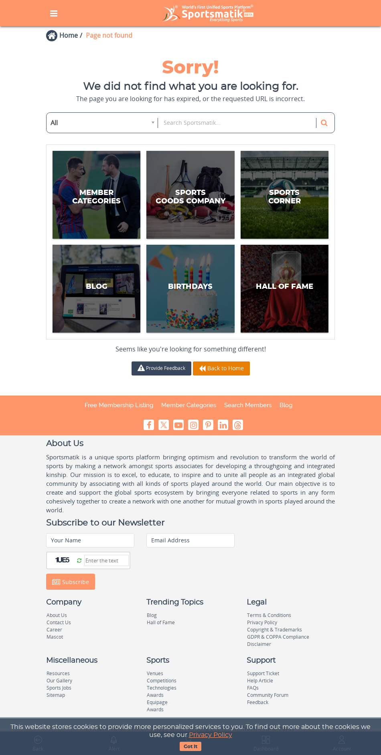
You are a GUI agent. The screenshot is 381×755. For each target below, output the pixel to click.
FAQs (253, 687)
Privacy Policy (210, 735)
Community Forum (267, 695)
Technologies (161, 687)
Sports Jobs (59, 687)
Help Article (260, 680)
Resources (58, 673)
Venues (155, 673)
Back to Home (221, 368)
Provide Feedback (161, 368)
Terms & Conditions (269, 615)
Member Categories (188, 405)
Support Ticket (263, 673)
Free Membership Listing (119, 405)
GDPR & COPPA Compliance (278, 636)
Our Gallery (59, 680)
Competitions (161, 680)
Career (54, 629)
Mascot (55, 636)
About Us (57, 615)
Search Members (248, 405)
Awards (155, 695)
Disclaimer (259, 644)
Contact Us (59, 622)
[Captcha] (106, 560)
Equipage (157, 702)
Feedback (257, 702)
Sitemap (56, 695)
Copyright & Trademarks (274, 629)
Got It (190, 746)
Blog (286, 405)
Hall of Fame (161, 622)
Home (68, 35)
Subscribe (70, 582)
